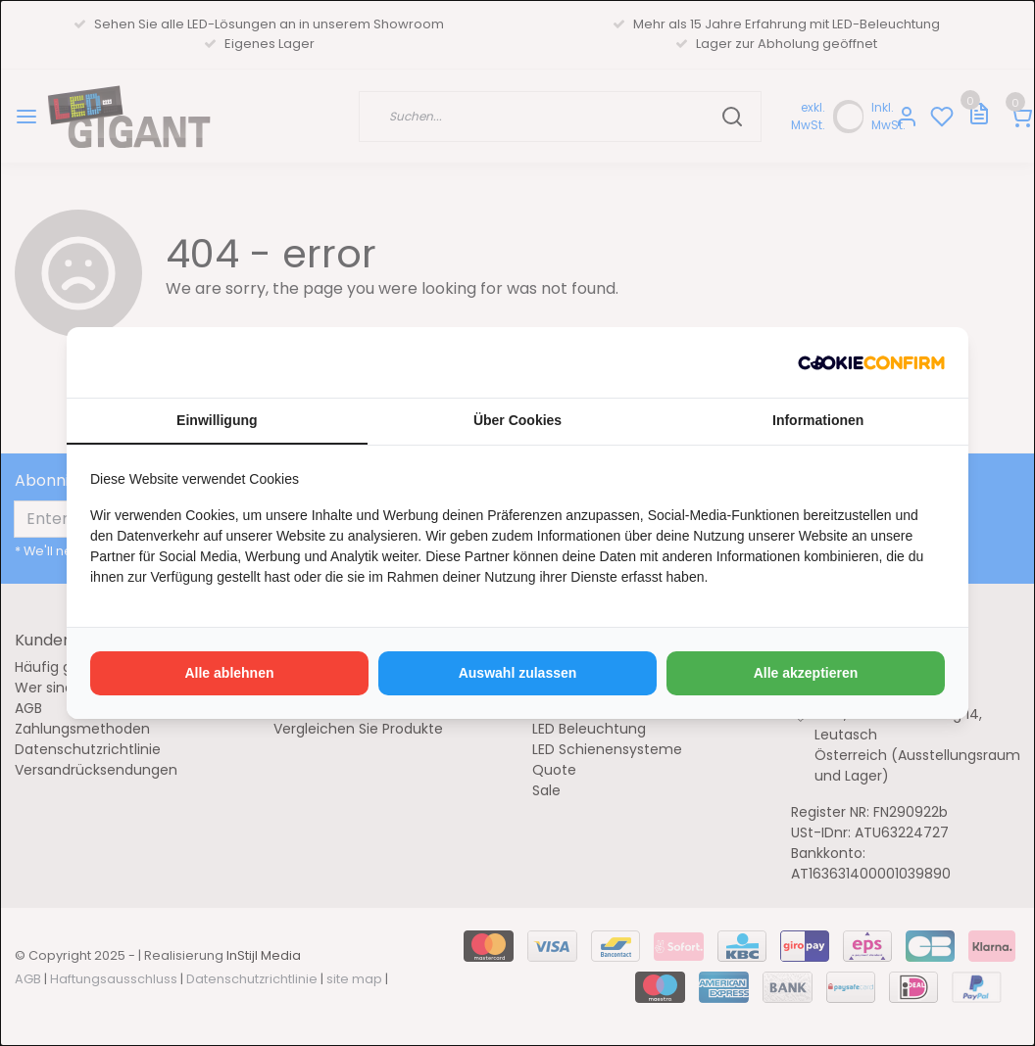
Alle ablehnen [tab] (228, 673)
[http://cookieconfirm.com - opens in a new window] (871, 362)
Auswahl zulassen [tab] (518, 673)
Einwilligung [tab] (216, 420)
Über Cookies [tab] (517, 420)
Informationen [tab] (817, 420)
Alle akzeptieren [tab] (806, 673)
